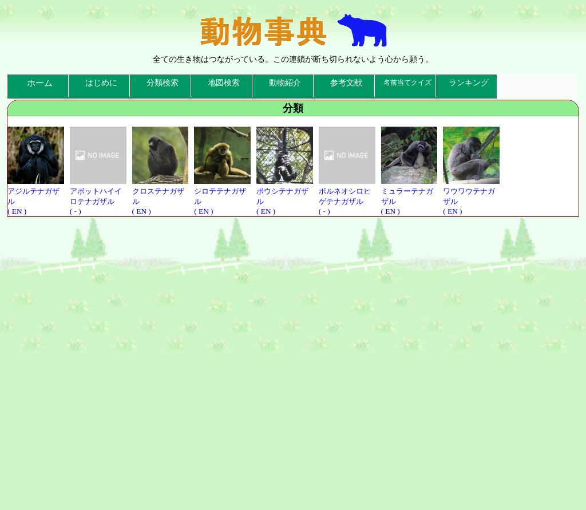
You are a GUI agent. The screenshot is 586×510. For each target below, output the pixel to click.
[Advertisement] (293, 361)
